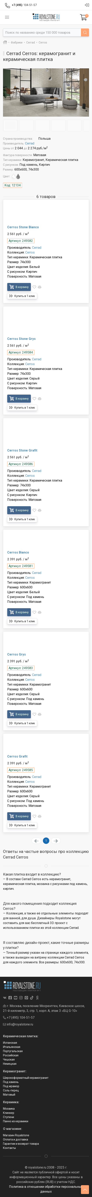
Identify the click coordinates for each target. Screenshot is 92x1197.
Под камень (11, 1082)
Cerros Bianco (18, 552)
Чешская (9, 1059)
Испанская (10, 1042)
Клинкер (8, 1112)
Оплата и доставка (15, 1139)
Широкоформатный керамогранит (26, 1077)
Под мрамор (11, 1086)
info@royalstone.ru (18, 1024)
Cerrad (29, 143)
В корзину (19, 286)
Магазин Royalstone (16, 1135)
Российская (10, 1055)
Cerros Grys (16, 654)
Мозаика (9, 1108)
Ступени (8, 1117)
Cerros (30, 252)
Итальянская (11, 1047)
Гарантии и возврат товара (21, 1143)
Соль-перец (11, 1090)
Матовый (9, 1094)
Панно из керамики (15, 1121)
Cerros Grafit (17, 756)
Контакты (9, 1148)
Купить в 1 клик (22, 296)
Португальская (13, 1051)
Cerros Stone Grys (21, 339)
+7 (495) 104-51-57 (18, 1017)
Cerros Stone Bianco (23, 227)
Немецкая (9, 1063)
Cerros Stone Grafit (22, 450)
